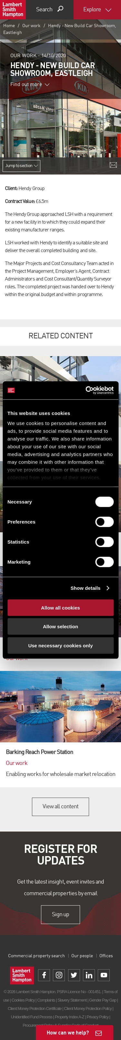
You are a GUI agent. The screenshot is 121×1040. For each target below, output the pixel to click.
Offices (106, 956)
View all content (60, 807)
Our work (31, 26)
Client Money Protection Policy (88, 1008)
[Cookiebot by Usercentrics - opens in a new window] (86, 390)
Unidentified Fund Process (31, 1016)
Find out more (30, 84)
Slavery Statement (71, 1000)
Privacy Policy (97, 1016)
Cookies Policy (23, 1000)
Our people (82, 956)
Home (9, 26)
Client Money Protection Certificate (35, 1008)
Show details (86, 588)
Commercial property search (36, 956)
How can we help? (68, 1032)
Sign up (60, 915)
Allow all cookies (60, 607)
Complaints (46, 1000)
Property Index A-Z (69, 1016)
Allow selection (60, 626)
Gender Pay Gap (102, 1000)
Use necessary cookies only (60, 645)
